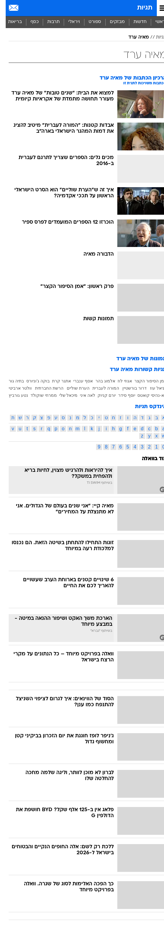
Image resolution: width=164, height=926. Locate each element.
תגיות (139, 8)
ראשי (155, 22)
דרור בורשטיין (129, 388)
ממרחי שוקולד (38, 395)
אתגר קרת (55, 381)
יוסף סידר (121, 395)
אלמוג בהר (100, 381)
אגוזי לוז (119, 381)
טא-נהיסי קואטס (146, 395)
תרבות (48, 22)
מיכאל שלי (63, 395)
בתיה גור (10, 381)
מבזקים (111, 22)
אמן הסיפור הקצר (145, 381)
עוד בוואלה (148, 458)
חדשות (134, 22)
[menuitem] (134, 22)
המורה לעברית (100, 388)
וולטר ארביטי (14, 388)
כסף (29, 22)
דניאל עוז (152, 388)
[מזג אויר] (24, 8)
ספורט (89, 22)
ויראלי (68, 22)
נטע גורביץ (12, 395)
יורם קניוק (101, 395)
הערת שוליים (72, 388)
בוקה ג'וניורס (32, 381)
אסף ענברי (77, 381)
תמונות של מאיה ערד (136, 358)
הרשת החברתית (43, 388)
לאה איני (81, 395)
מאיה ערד (133, 37)
